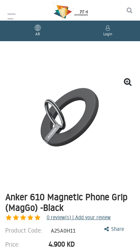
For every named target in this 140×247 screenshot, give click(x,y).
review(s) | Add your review (43, 217)
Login (107, 34)
